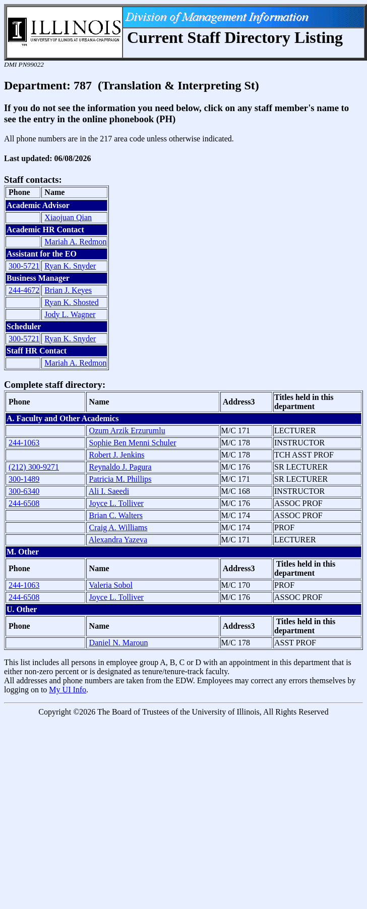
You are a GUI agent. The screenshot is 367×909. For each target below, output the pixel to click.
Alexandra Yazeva (118, 539)
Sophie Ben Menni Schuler (132, 442)
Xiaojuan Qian (68, 217)
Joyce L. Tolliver (116, 503)
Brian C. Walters (116, 515)
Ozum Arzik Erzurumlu (127, 430)
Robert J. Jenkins (117, 454)
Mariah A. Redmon (75, 241)
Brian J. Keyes (68, 290)
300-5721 (24, 266)
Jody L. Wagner (69, 314)
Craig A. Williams (118, 527)
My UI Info (67, 689)
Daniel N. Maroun (118, 642)
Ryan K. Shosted (71, 302)
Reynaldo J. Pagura (120, 467)
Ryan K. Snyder (70, 266)
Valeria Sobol (111, 585)
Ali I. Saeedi (109, 491)
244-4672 (24, 290)
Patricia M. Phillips (120, 479)
